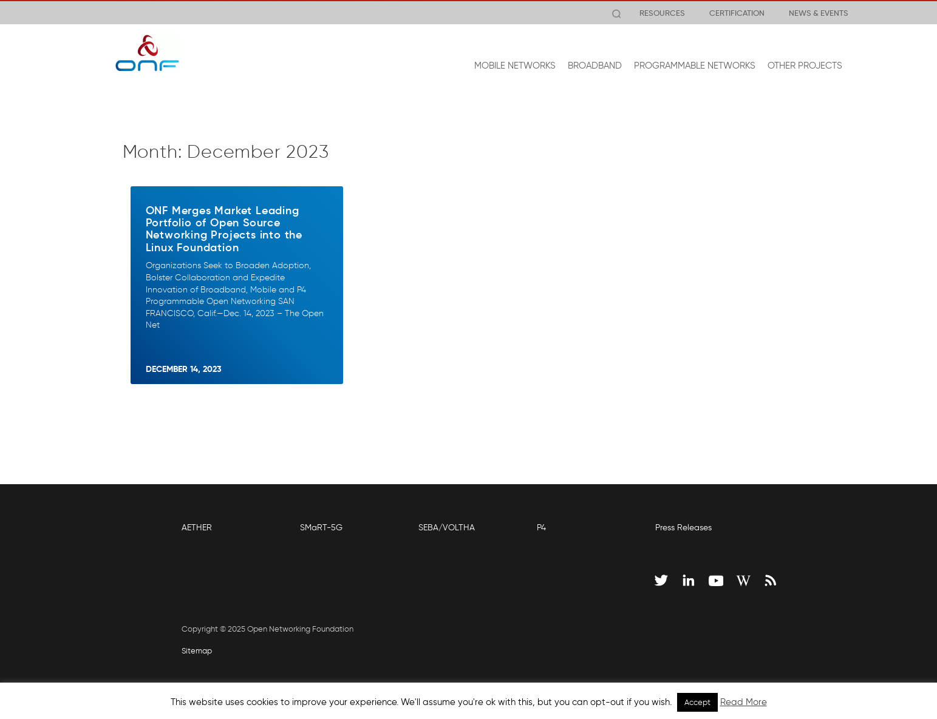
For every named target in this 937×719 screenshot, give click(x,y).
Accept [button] (697, 702)
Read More (743, 702)
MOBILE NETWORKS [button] (515, 65)
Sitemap (197, 650)
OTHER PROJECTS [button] (805, 65)
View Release (397, 12)
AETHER (197, 527)
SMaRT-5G (321, 527)
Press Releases (683, 527)
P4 (541, 527)
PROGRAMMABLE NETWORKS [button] (694, 65)
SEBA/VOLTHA (446, 527)
